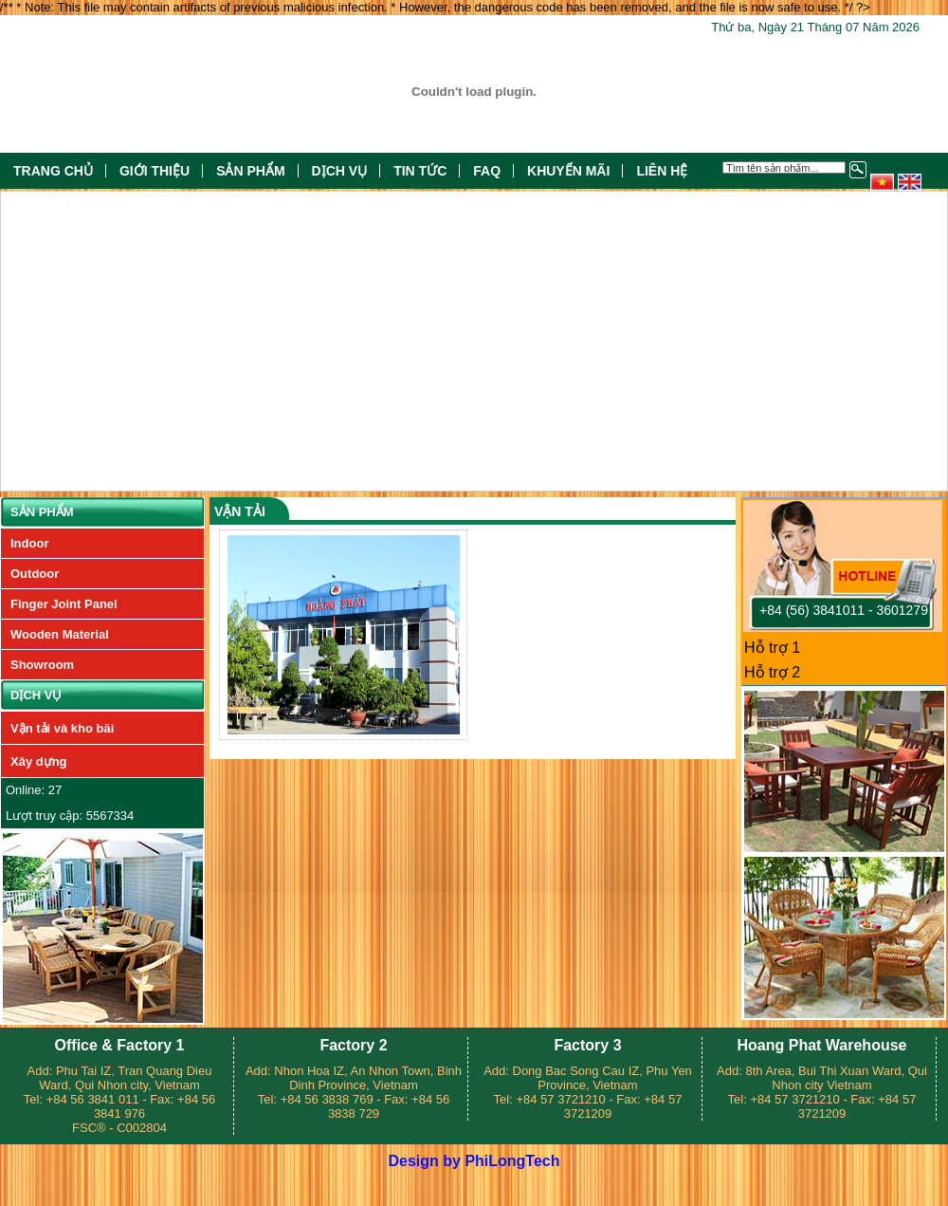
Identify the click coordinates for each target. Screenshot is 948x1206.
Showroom (42, 665)
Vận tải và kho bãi (62, 728)
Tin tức (420, 170)
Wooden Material (59, 634)
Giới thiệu (154, 170)
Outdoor (34, 573)
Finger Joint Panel (64, 604)
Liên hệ (661, 170)
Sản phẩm (250, 170)
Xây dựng (38, 761)
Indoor (29, 543)
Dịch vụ (340, 170)
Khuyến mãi (568, 170)
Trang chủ (53, 170)
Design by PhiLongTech (473, 1161)
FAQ (487, 170)
